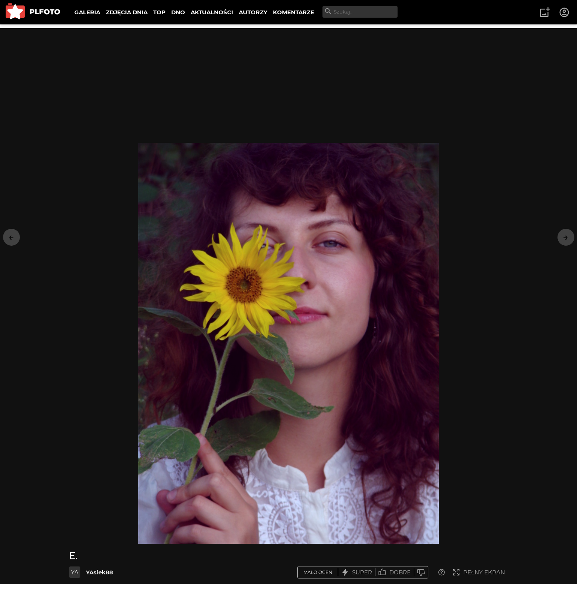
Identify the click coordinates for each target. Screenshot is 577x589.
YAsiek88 (99, 572)
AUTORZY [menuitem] (253, 12)
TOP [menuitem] (159, 12)
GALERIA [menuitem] (87, 12)
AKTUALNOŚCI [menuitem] (212, 12)
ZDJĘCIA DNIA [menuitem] (127, 12)
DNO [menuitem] (178, 12)
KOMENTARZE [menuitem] (293, 12)
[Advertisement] (288, 80)
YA (74, 572)
